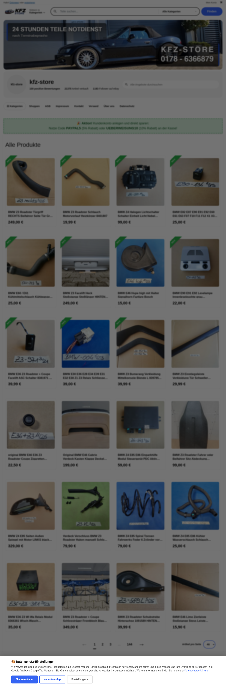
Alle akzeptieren (24, 679)
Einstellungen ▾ (79, 679)
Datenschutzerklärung (197, 670)
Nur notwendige (52, 679)
